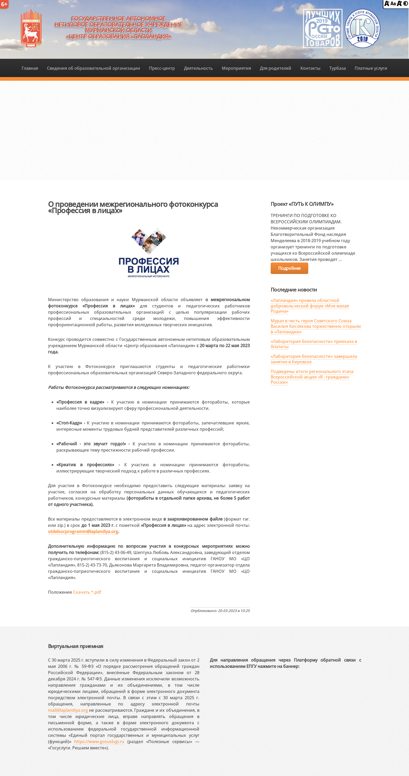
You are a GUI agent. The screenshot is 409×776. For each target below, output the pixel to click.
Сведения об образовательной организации (93, 68)
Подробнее (289, 268)
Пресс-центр (162, 68)
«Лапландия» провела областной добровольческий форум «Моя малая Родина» (310, 305)
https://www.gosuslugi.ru (99, 741)
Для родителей (275, 68)
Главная (30, 68)
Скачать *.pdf (87, 592)
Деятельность (198, 68)
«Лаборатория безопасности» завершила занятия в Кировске (314, 359)
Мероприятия (236, 68)
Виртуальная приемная (75, 646)
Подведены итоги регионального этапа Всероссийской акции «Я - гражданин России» (312, 377)
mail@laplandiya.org (68, 710)
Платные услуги (371, 68)
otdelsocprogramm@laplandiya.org (83, 531)
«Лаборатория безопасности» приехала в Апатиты (314, 344)
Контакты (310, 68)
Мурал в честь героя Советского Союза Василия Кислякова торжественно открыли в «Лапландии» (316, 326)
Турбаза (337, 68)
